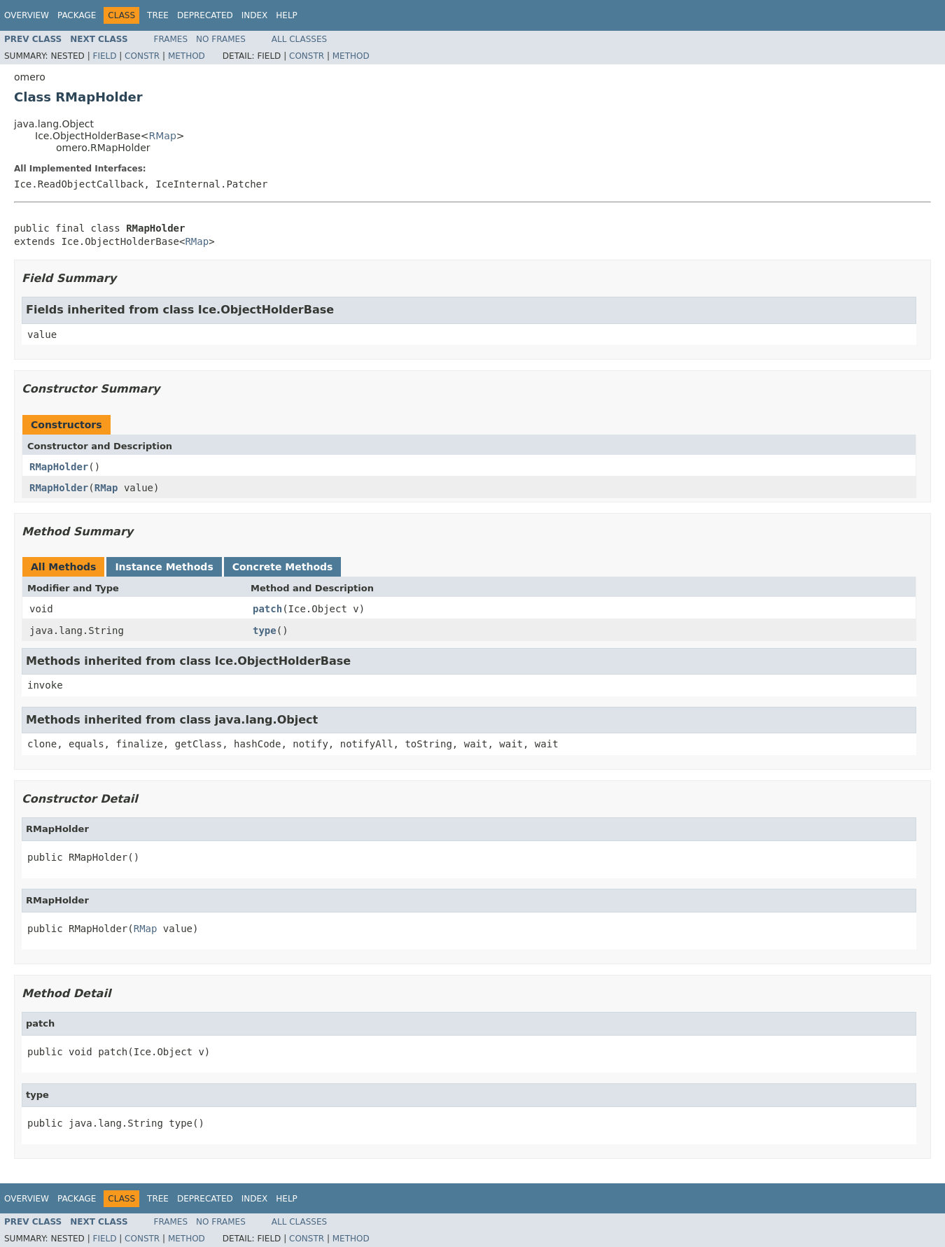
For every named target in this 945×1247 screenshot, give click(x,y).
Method (186, 56)
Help (287, 15)
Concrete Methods (282, 566)
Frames (171, 39)
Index (254, 15)
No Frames (221, 39)
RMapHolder (58, 466)
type (264, 630)
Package (76, 15)
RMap (162, 135)
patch (267, 608)
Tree (158, 15)
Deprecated (205, 15)
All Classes (299, 39)
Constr (142, 56)
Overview (26, 15)
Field (104, 56)
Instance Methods (164, 566)
